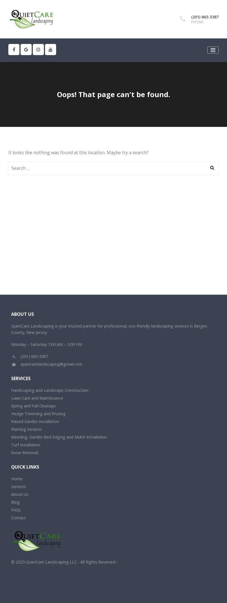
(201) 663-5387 (205, 16)
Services (18, 486)
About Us (19, 494)
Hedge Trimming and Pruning (38, 413)
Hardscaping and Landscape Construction (49, 390)
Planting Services (26, 429)
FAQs (16, 510)
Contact (18, 517)
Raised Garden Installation (35, 421)
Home (17, 478)
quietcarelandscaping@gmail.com (46, 364)
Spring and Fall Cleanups (33, 405)
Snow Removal (24, 452)
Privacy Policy (131, 562)
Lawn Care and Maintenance (37, 398)
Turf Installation (25, 444)
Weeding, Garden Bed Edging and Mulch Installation (59, 437)
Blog (15, 502)
